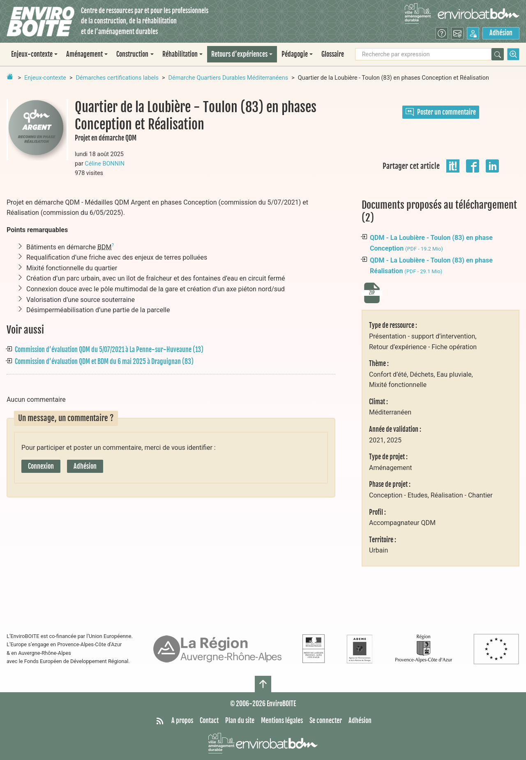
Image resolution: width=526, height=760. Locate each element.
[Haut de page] (263, 684)
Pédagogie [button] (294, 54)
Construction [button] (132, 54)
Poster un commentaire (441, 112)
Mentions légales (282, 720)
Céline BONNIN (105, 163)
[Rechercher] (497, 54)
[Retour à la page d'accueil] (10, 76)
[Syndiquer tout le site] (160, 721)
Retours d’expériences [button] (239, 54)
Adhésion (500, 33)
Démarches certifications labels (117, 77)
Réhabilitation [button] (180, 54)
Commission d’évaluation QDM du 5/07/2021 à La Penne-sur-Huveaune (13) (109, 349)
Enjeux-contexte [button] (32, 54)
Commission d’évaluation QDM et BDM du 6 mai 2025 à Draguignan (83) (104, 361)
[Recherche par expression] (423, 54)
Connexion (41, 466)
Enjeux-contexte (45, 77)
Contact (209, 720)
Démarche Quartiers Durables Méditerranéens (228, 77)
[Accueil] (40, 22)
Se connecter (325, 720)
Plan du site (239, 720)
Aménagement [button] (84, 54)
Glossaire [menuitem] (332, 54)
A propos (182, 720)
